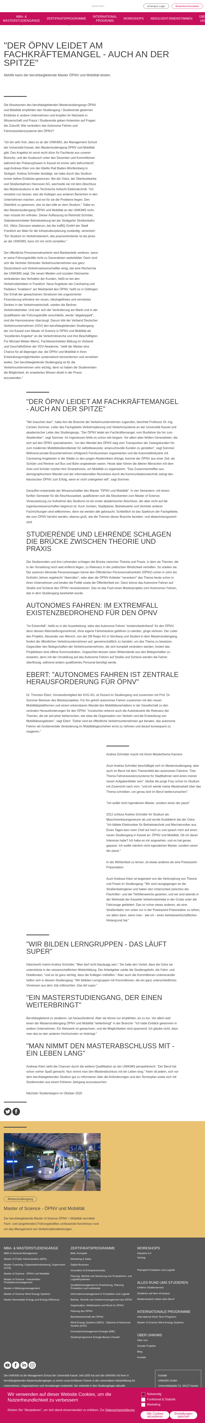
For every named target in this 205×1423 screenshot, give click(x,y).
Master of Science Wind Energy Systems (27, 1293)
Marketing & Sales (81, 1258)
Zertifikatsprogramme (67, 18)
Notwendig (154, 1394)
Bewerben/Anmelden (187, 6)
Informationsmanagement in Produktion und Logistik (100, 1293)
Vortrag (141, 1257)
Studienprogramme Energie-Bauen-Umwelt (95, 1337)
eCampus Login (155, 6)
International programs (107, 18)
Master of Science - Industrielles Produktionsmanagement (22, 1280)
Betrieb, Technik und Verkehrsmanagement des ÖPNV (101, 1299)
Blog (139, 1351)
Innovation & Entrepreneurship (88, 1270)
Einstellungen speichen (183, 1415)
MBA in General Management (21, 1252)
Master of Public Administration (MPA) (26, 1258)
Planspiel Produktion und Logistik (156, 1269)
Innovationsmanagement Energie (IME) (93, 1331)
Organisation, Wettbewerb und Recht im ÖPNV (97, 1305)
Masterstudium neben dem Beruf (156, 1298)
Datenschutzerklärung (120, 1410)
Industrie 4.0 (144, 1252)
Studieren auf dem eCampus (153, 1293)
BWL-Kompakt (78, 1252)
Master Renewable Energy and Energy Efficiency (32, 1299)
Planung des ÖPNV (81, 1310)
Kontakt (141, 1357)
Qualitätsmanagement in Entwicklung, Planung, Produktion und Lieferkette (97, 1286)
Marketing (153, 1404)
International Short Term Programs (157, 1316)
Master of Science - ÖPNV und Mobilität (27, 1273)
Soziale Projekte (146, 1345)
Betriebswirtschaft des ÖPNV (87, 1316)
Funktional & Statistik (161, 1399)
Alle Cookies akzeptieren (155, 1415)
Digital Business (79, 1264)
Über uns (142, 1339)
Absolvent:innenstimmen (175, 18)
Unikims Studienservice (150, 1287)
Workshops (136, 18)
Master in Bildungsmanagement (22, 1287)
